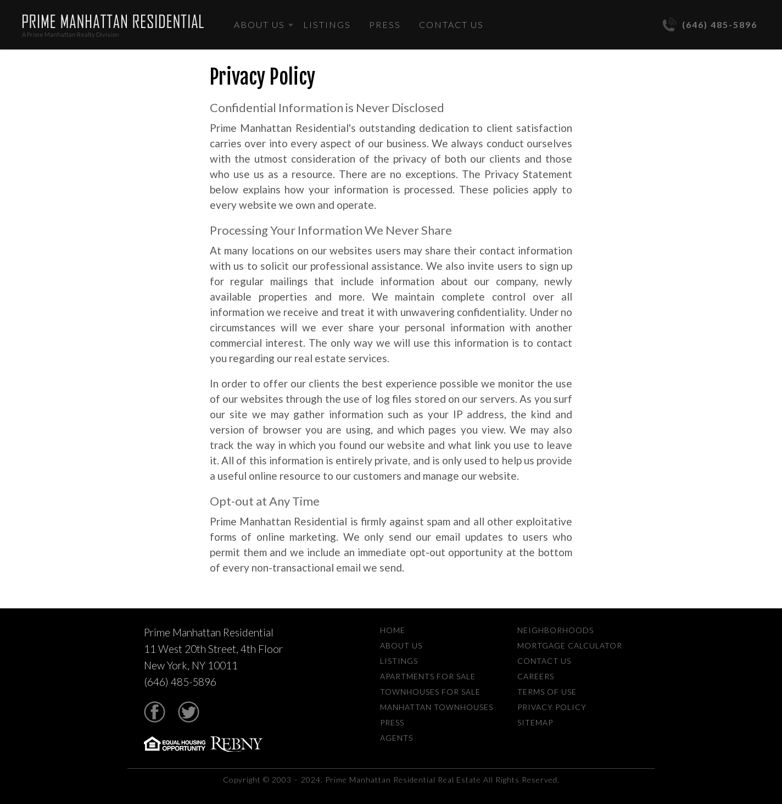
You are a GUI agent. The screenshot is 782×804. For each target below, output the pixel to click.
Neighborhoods (555, 630)
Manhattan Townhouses (436, 707)
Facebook (154, 712)
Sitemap (535, 722)
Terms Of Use (547, 691)
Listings (327, 24)
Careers (535, 676)
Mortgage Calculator (569, 645)
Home (392, 630)
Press (385, 24)
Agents (396, 737)
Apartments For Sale (428, 676)
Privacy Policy (551, 707)
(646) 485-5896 (710, 24)
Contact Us (451, 24)
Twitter (188, 712)
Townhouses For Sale (430, 691)
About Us (259, 24)
